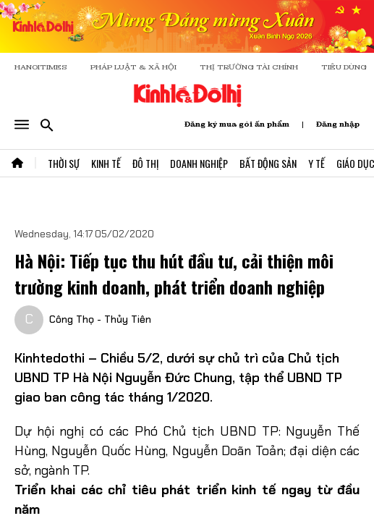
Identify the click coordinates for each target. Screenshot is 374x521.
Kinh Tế (106, 163)
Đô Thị (145, 163)
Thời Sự (64, 163)
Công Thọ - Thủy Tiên (100, 319)
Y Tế (316, 163)
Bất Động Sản (268, 163)
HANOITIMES (40, 67)
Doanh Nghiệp (199, 163)
